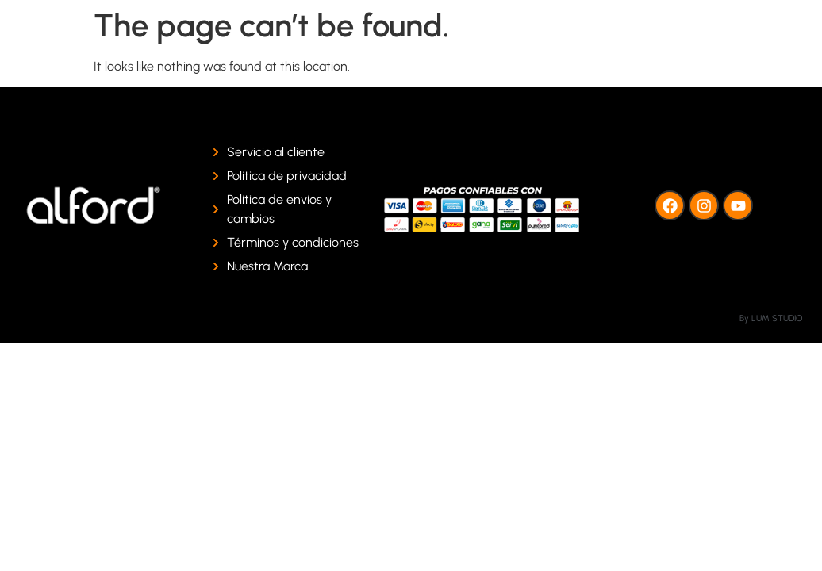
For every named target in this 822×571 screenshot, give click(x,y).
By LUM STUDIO (770, 318)
